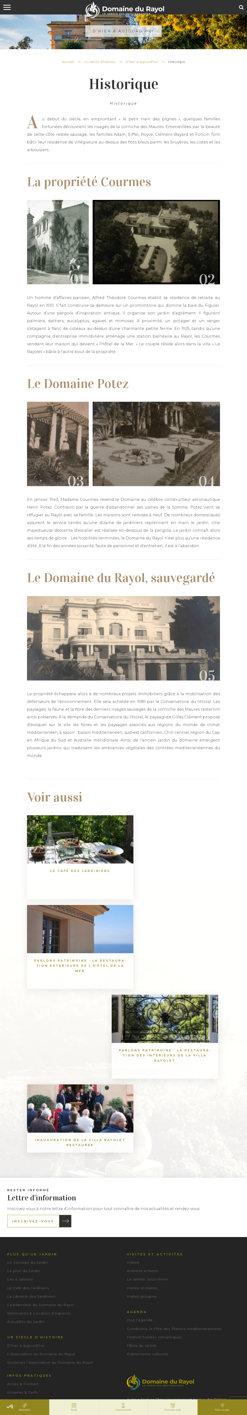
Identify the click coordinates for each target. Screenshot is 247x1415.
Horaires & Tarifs (22, 1218)
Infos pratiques (29, 1201)
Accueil (68, 62)
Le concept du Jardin (27, 1088)
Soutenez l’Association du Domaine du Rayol (50, 1188)
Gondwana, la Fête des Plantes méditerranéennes (174, 1154)
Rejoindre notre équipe (29, 1277)
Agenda (137, 1138)
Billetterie (16, 1227)
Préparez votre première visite (36, 1261)
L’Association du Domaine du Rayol (41, 1180)
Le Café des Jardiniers (28, 1113)
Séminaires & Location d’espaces (38, 1139)
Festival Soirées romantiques (154, 1163)
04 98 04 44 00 (146, 1241)
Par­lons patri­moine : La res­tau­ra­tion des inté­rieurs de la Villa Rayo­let (190, 881)
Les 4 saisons (20, 1105)
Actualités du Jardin (25, 1147)
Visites (133, 1088)
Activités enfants (142, 1097)
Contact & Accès (155, 1257)
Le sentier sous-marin (147, 1105)
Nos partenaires (30, 1293)
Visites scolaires (142, 1113)
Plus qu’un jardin (32, 1080)
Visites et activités (155, 1080)
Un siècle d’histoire (99, 62)
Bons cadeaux (20, 1252)
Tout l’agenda (139, 1146)
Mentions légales (109, 1392)
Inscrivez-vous (33, 1047)
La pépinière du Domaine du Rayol (40, 1131)
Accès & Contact (23, 1209)
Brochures (17, 1269)
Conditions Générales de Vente (64, 1392)
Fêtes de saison (142, 1171)
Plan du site (139, 1392)
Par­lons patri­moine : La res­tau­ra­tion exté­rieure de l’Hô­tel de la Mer (123, 881)
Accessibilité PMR (24, 1243)
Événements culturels (147, 1180)
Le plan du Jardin (23, 1097)
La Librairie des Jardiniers (31, 1122)
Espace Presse (103, 1340)
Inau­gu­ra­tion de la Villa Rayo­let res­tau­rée (57, 966)
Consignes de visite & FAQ (32, 1235)
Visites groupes (142, 1122)
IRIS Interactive (196, 1392)
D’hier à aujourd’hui (141, 62)
